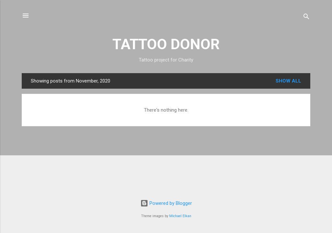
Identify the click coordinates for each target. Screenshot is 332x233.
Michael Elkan (180, 216)
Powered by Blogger (166, 203)
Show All (288, 81)
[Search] (306, 18)
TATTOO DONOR (166, 44)
